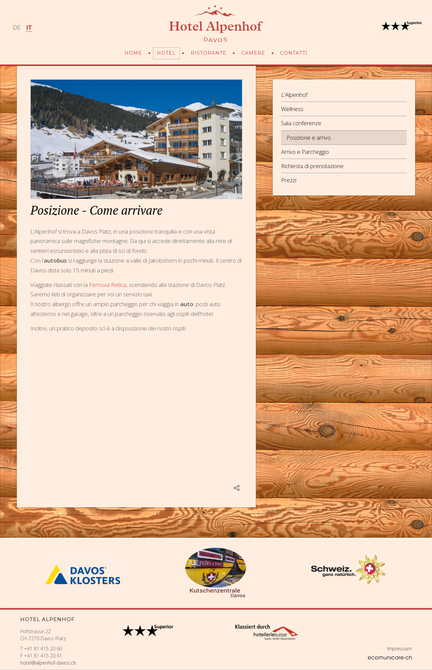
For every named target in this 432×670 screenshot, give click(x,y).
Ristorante (208, 53)
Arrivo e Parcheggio (305, 152)
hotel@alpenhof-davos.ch (48, 663)
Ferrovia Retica (107, 285)
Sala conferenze (301, 123)
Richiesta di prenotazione (312, 166)
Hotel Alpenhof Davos (216, 23)
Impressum (399, 648)
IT (29, 27)
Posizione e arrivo (309, 137)
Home (133, 53)
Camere (253, 53)
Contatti (293, 53)
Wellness (292, 109)
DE (17, 27)
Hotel (166, 53)
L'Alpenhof (294, 95)
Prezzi (288, 180)
